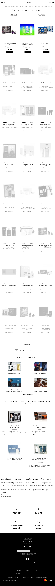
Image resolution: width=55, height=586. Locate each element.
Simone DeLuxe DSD (27, 568)
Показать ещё (27, 344)
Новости (27, 564)
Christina (27, 570)
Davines (35, 572)
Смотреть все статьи (27, 394)
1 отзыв (31, 122)
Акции (19, 564)
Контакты (36, 564)
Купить (10, 52)
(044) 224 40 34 (27, 541)
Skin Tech (19, 572)
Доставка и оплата (27, 562)
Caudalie (35, 570)
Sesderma (19, 570)
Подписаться (34, 551)
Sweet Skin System (17, 573)
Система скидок (37, 562)
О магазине (18, 562)
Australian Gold (27, 572)
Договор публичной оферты (41, 577)
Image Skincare (37, 568)
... (27, 351)
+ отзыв (13, 41)
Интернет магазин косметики (10, 6)
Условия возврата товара (28, 577)
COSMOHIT (27, 2)
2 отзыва (13, 203)
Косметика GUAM (17, 568)
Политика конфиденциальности (14, 577)
